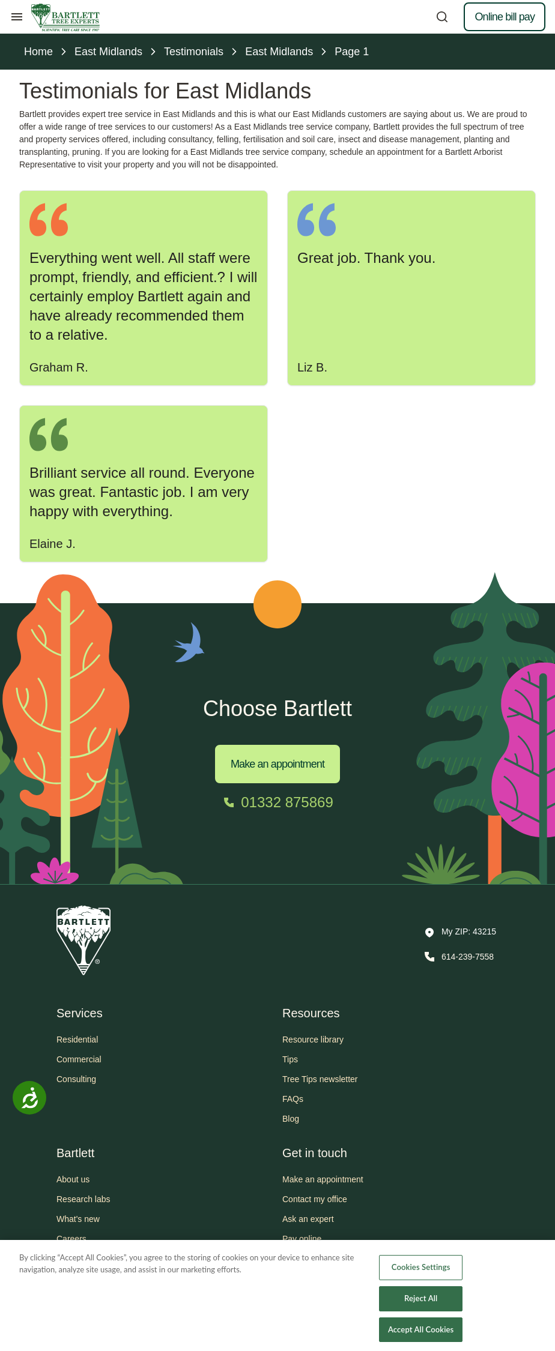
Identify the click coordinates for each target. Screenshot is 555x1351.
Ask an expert (308, 1219)
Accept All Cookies (420, 1338)
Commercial (79, 1059)
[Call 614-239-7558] (458, 956)
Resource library (313, 1039)
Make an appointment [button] (322, 1179)
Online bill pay (505, 17)
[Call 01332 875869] (277, 802)
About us (72, 1179)
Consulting (76, 1079)
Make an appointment (277, 764)
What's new (78, 1219)
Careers (71, 1239)
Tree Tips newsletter (320, 1079)
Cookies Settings (421, 1276)
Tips (290, 1059)
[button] (460, 932)
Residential (77, 1039)
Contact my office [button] (314, 1199)
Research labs (83, 1199)
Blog (290, 1119)
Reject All (420, 1307)
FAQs (292, 1099)
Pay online (301, 1239)
